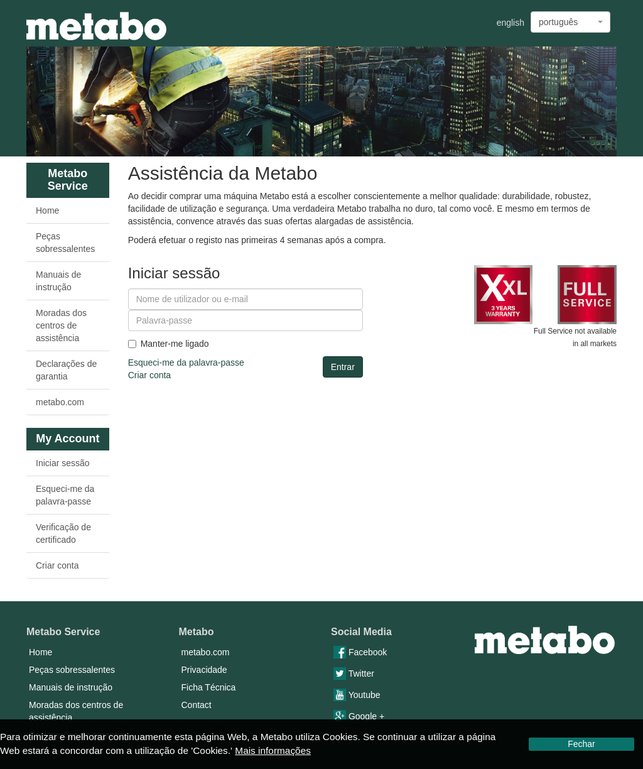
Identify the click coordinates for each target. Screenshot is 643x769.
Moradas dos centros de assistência (61, 325)
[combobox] (570, 22)
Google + (358, 716)
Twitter (353, 673)
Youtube (357, 695)
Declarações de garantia (66, 370)
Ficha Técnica (208, 687)
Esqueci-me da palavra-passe (65, 495)
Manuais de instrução (58, 281)
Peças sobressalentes (65, 242)
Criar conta (57, 565)
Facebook (360, 652)
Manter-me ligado (168, 344)
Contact (196, 705)
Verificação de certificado (63, 533)
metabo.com (60, 402)
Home (47, 210)
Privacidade (204, 670)
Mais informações (273, 750)
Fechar (581, 744)
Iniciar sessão (63, 463)
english (510, 23)
